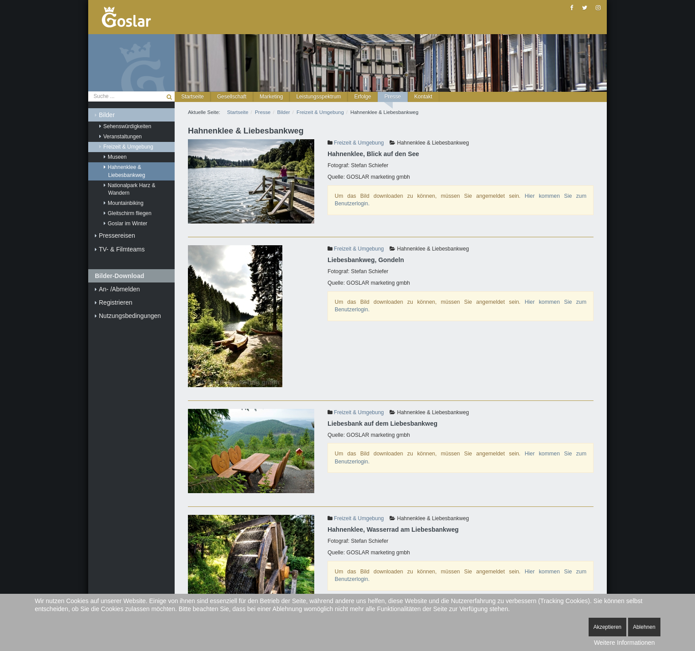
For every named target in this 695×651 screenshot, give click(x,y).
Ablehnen (644, 627)
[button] (232, 97)
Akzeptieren (607, 627)
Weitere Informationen (624, 642)
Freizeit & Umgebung (359, 143)
